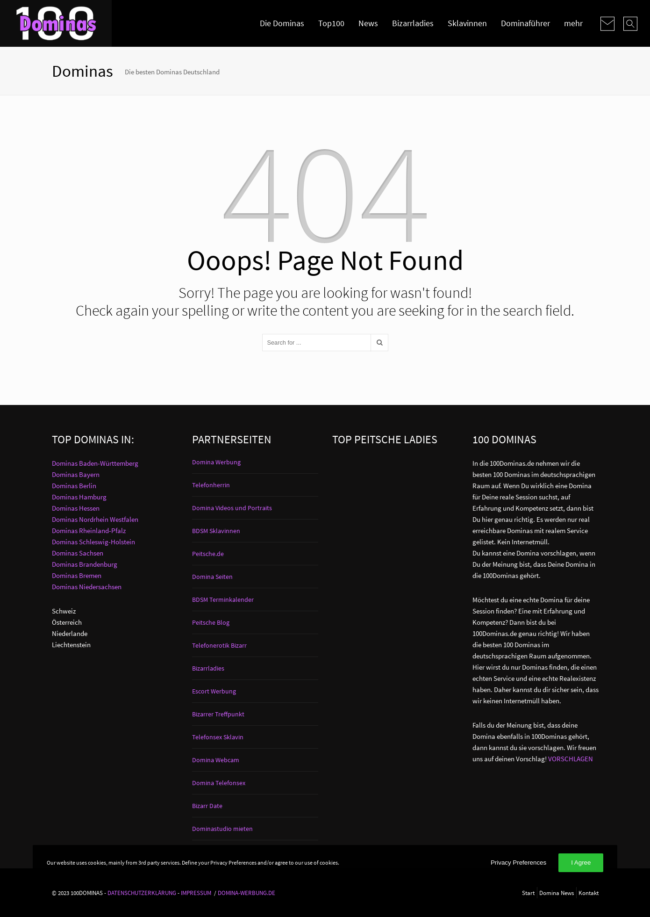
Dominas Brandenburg (84, 564)
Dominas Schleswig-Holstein (93, 541)
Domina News (556, 892)
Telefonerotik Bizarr (219, 645)
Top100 (331, 23)
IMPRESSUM (196, 892)
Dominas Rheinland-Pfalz (89, 530)
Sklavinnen (467, 23)
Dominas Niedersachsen (86, 586)
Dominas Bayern (76, 474)
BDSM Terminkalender (223, 599)
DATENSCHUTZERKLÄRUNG (141, 892)
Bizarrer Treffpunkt (218, 714)
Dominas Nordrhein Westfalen (95, 519)
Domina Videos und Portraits (232, 508)
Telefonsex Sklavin (217, 737)
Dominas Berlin (74, 485)
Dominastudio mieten (222, 828)
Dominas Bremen (76, 575)
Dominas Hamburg (79, 496)
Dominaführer (525, 23)
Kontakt (589, 892)
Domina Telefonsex (218, 783)
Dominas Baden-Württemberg (95, 463)
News (368, 23)
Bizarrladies (413, 23)
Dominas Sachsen (77, 553)
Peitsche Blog (210, 622)
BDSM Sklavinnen (216, 531)
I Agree (581, 862)
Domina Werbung (216, 462)
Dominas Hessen (76, 508)
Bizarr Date (207, 805)
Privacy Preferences (518, 862)
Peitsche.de (208, 553)
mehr (573, 23)
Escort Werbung (214, 691)
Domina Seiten (212, 576)
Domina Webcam (215, 760)
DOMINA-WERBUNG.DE (246, 892)
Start (528, 892)
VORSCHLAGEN (570, 758)
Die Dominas (282, 23)
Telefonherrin (211, 485)
